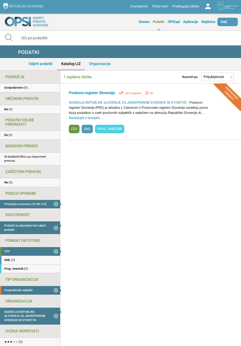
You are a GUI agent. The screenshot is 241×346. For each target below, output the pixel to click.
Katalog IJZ (71, 63)
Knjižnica (208, 22)
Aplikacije (190, 22)
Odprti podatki (41, 63)
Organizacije (100, 63)
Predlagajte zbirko (185, 6)
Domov (144, 22)
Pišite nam (160, 6)
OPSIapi (174, 22)
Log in (207, 6)
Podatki (158, 22)
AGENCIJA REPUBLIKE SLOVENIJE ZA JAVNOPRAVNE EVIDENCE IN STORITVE (128, 103)
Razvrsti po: (190, 77)
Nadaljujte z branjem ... (86, 118)
